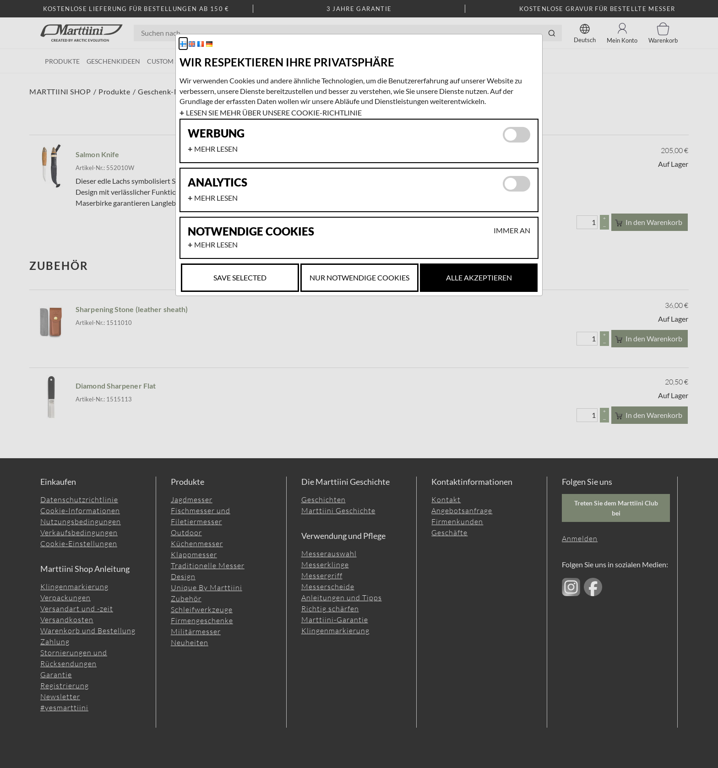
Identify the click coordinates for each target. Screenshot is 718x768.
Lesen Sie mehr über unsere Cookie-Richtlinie (274, 112)
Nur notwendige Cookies (359, 277)
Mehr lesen (216, 148)
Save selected (240, 277)
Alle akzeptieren (479, 277)
